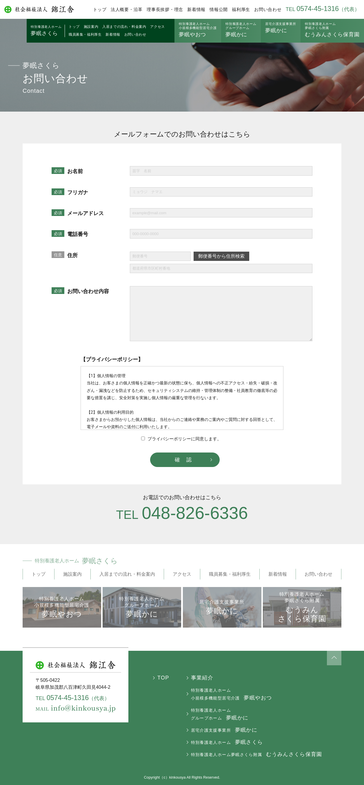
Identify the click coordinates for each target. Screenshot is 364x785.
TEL (182, 514)
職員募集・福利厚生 (85, 34)
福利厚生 (241, 9)
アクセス (157, 27)
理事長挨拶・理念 (165, 9)
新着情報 (196, 9)
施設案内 (91, 27)
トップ (100, 9)
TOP (163, 678)
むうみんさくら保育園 (332, 29)
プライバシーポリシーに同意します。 (181, 438)
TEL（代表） (323, 9)
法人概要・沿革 (127, 9)
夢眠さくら (46, 30)
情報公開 (219, 9)
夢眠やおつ (198, 29)
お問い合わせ (268, 9)
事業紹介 (202, 678)
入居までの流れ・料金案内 (124, 27)
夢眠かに (240, 29)
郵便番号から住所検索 (221, 256)
